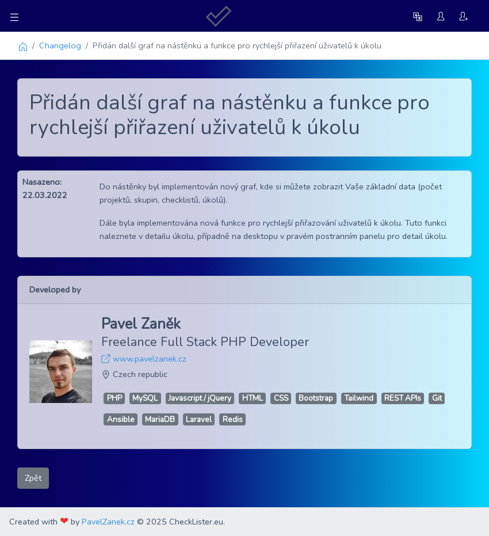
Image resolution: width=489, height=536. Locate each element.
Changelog (60, 45)
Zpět (33, 478)
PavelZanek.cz (108, 521)
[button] (418, 15)
